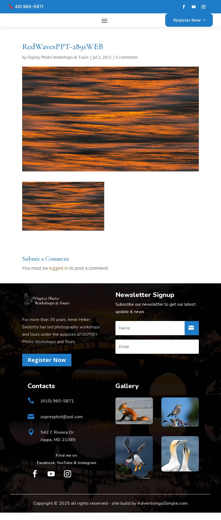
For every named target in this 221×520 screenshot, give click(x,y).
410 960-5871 (29, 6)
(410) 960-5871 (57, 408)
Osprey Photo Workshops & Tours (58, 64)
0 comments (127, 64)
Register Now (47, 367)
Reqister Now (186, 23)
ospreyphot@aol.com (61, 424)
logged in (58, 275)
